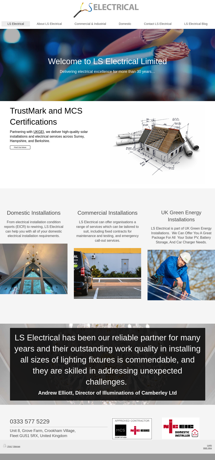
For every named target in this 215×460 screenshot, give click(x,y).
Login (209, 445)
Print (7, 446)
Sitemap (16, 446)
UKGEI (39, 132)
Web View (207, 448)
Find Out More (20, 147)
